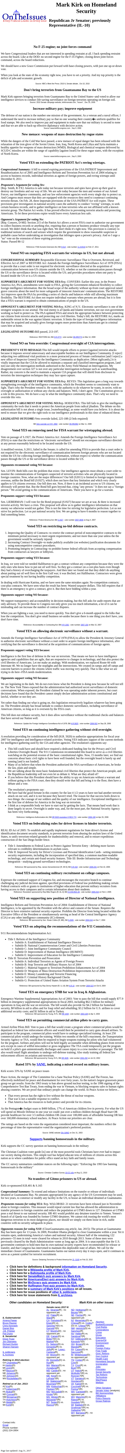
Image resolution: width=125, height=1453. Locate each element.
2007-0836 (79, 520)
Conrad (10, 1394)
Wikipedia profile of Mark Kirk (49, 1269)
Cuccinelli (76, 1386)
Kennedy (75, 1341)
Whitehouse (81, 1354)
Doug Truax (8, 1339)
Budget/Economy (104, 1324)
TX (72, 1365)
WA (72, 1391)
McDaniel (51, 1399)
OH (72, 1344)
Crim (73, 1362)
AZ (47, 1315)
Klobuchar (56, 1386)
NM (72, 1328)
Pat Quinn (8, 1333)
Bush (73, 1368)
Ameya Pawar (10, 1320)
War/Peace (101, 1380)
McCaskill (56, 1391)
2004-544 (89, 920)
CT (47, 1331)
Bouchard (51, 1383)
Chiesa (74, 1323)
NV (72, 1333)
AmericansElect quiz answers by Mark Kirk (56, 1279)
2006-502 (93, 724)
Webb (9, 1402)
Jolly (48, 1349)
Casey (78, 1349)
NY (72, 1339)
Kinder (49, 1394)
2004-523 (89, 986)
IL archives (65, 1295)
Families (100, 1345)
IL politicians (9, 1352)
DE (47, 1336)
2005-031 (93, 867)
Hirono (53, 1354)
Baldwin (79, 1405)
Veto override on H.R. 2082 (47, 424)
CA (47, 1320)
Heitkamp (80, 1310)
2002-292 (84, 1058)
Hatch (78, 1370)
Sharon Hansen (10, 1346)
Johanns (11, 1373)
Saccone (75, 1352)
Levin (8, 1368)
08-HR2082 (73, 424)
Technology (101, 1377)
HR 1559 (65, 1014)
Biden (49, 1339)
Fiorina (74, 1389)
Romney (75, 1376)
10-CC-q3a (69, 1173)
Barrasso (80, 1412)
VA (72, 1383)
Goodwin (75, 1402)
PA (72, 1349)
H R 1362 (65, 625)
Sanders (79, 1378)
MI (47, 1381)
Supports (36, 1139)
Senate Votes (102, 1390)
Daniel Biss (8, 1328)
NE (72, 1315)
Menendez (80, 1320)
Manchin (80, 1397)
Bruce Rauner (10, 1323)
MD (48, 1370)
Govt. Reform (102, 1353)
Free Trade (101, 1351)
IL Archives (8, 1354)
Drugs (99, 1335)
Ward (49, 1317)
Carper (54, 1336)
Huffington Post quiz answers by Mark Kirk (56, 1285)
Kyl (7, 1386)
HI (47, 1354)
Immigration (102, 1364)
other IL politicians (64, 1292)
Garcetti (50, 1328)
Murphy (54, 1331)
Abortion (100, 1321)
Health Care (102, 1358)
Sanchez (50, 1325)
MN (48, 1386)
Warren (54, 1365)
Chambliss (12, 1362)
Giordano (75, 1381)
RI (72, 1354)
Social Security (103, 1372)
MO (48, 1391)
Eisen (49, 1323)
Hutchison (11, 1399)
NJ (72, 1320)
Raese (74, 1399)
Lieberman (11, 1389)
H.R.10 (71, 986)
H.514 (63, 247)
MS (48, 1397)
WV (72, 1397)
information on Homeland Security (84, 1266)
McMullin (75, 1373)
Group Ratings (103, 1401)
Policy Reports (103, 1398)
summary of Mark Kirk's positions (52, 1288)
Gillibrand (80, 1339)
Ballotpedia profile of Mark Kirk (50, 1273)
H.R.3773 (57, 337)
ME (48, 1376)
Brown (79, 1344)
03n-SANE (65, 1133)
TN (72, 1360)
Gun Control (102, 1356)
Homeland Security (105, 1361)
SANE (41, 1064)
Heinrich (80, 1328)
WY (72, 1412)
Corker (78, 1360)
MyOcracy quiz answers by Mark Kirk (52, 1282)
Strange (55, 1310)
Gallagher (76, 1410)
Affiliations (101, 1395)
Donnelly (54, 1360)
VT (72, 1378)
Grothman (76, 1407)
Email (5, 1425)
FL (47, 1344)
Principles (100, 1369)
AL (47, 1310)
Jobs (98, 1366)
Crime (99, 1332)
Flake (53, 1315)
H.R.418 (74, 867)
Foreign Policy (103, 1348)
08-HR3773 (77, 337)
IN (47, 1360)
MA (48, 1365)
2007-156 (84, 625)
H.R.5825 (74, 724)
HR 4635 (64, 1058)
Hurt (48, 1362)
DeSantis (51, 1346)
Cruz (77, 1365)
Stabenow (55, 1381)
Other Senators (103, 1387)
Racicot (50, 1405)
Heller (78, 1333)
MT (47, 1402)
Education (101, 1337)
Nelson (53, 1344)
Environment (102, 1343)
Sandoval (75, 1336)
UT (72, 1370)
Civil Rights (101, 1327)
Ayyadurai (51, 1368)
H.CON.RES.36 (73, 892)
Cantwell (80, 1391)
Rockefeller (12, 1378)
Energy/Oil (101, 1340)
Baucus (10, 1370)
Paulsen (50, 1389)
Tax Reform (101, 1374)
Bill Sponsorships (104, 1393)
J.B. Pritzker (9, 1331)
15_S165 (75, 1260)
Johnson (11, 1376)
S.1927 (60, 520)
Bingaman (12, 1397)
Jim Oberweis (10, 1341)
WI (72, 1405)
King (53, 1376)
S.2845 (71, 920)
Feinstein (55, 1320)
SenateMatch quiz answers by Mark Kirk (54, 1276)
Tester (54, 1402)
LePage (50, 1378)
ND (72, 1310)
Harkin (8, 1365)
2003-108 (84, 1014)
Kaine (78, 1383)
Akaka (9, 1391)
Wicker (54, 1397)
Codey (89, 1323)
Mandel (75, 1346)
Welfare (100, 1382)
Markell (50, 1341)
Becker (74, 1312)
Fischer (79, 1315)
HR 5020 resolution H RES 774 (64, 817)
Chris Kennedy (10, 1325)
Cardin (54, 1370)
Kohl (8, 1405)
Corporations (102, 1329)
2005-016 (95, 892)
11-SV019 (81, 247)
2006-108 (91, 817)
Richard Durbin (10, 1344)
